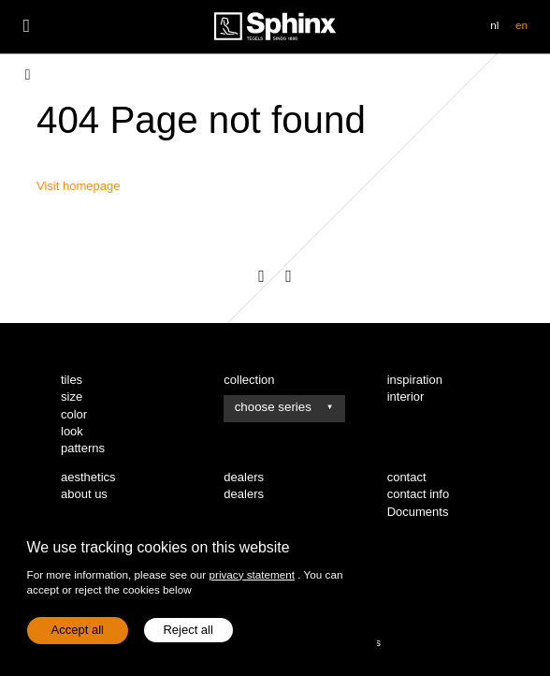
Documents (418, 512)
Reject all (187, 630)
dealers (244, 494)
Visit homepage (78, 186)
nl (494, 25)
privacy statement (252, 574)
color (74, 414)
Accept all (77, 630)
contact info (418, 494)
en (521, 25)
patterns (83, 448)
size (71, 396)
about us (84, 494)
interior (406, 396)
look (72, 431)
